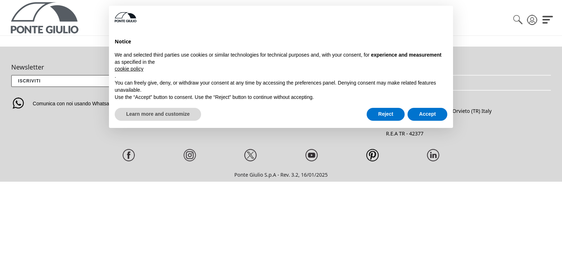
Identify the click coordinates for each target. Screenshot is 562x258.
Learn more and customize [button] (158, 114)
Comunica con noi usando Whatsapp (63, 103)
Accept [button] (427, 114)
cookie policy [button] (129, 69)
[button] (468, 83)
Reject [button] (385, 114)
